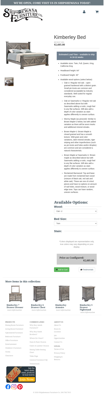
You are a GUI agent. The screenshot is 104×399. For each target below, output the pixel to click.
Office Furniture (11, 340)
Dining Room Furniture (14, 325)
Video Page (34, 356)
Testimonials (86, 270)
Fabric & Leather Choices (39, 346)
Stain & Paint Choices (38, 342)
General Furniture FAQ (39, 360)
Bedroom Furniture (12, 337)
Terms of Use (59, 349)
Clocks (7, 352)
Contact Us (58, 342)
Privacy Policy (59, 353)
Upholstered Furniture (14, 333)
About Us (57, 325)
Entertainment (11, 344)
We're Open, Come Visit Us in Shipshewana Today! (52, 3)
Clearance (9, 356)
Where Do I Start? (36, 338)
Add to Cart (62, 270)
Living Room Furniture (14, 329)
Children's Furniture (13, 348)
